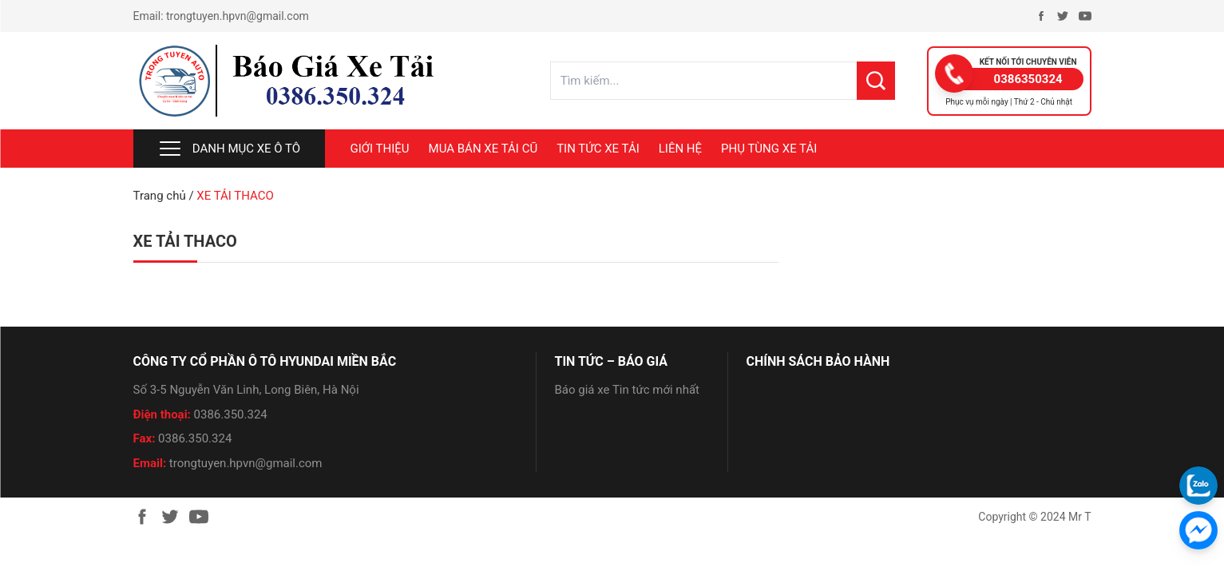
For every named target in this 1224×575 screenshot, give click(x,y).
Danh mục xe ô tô (228, 148)
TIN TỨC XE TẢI (598, 148)
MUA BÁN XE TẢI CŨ (483, 148)
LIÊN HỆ (680, 148)
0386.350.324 (230, 414)
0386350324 (1028, 79)
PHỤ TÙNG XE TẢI (769, 148)
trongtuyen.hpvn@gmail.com (237, 16)
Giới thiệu (380, 148)
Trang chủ (159, 195)
